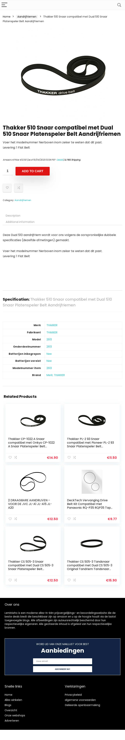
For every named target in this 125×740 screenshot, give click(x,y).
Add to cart (32, 171)
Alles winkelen (13, 699)
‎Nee (49, 354)
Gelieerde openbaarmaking (82, 705)
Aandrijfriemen (26, 16)
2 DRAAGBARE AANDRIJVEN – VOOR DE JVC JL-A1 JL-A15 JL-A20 (30, 504)
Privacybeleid (73, 694)
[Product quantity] (8, 171)
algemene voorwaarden (80, 699)
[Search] (119, 5)
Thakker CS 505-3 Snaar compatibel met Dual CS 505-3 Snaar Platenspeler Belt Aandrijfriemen (31, 566)
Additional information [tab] (20, 222)
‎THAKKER (52, 325)
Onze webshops (15, 715)
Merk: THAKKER (56, 375)
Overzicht (11, 710)
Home (7, 16)
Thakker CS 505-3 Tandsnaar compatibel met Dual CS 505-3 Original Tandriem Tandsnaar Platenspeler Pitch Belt (89, 566)
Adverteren (12, 720)
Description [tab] (13, 215)
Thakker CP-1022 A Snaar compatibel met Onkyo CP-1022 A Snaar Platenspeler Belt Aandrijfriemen (31, 444)
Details (60, 159)
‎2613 (49, 339)
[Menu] (4, 5)
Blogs (8, 705)
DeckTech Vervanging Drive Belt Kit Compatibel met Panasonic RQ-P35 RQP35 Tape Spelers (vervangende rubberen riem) (90, 507)
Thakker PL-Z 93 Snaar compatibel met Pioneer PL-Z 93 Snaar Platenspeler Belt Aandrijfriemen (90, 444)
